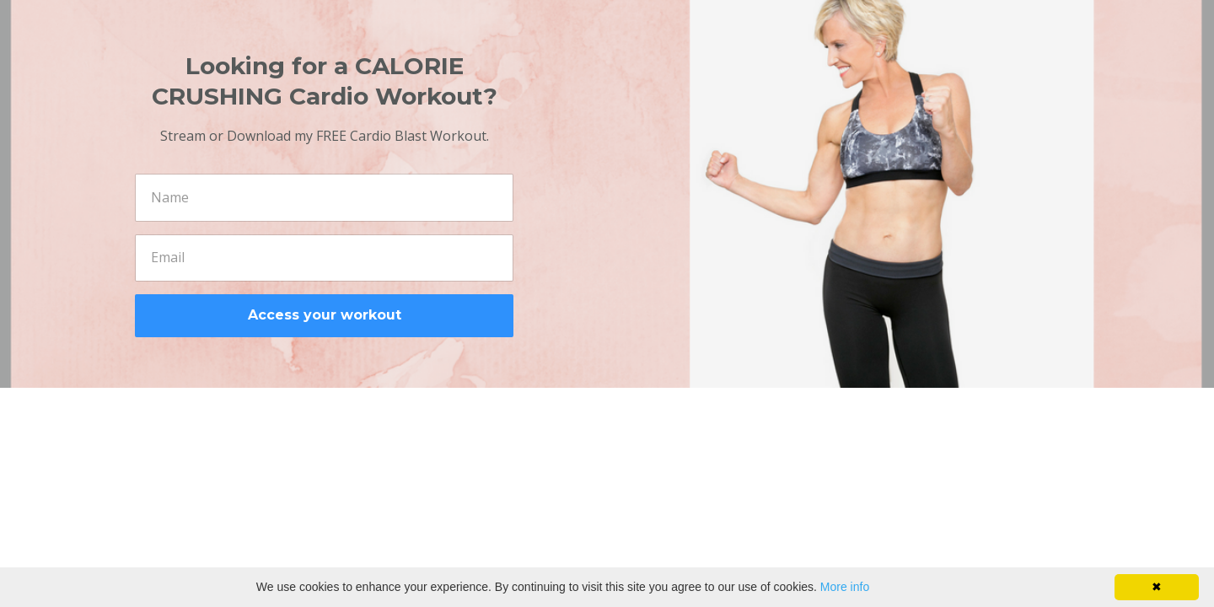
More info (844, 587)
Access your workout (324, 315)
